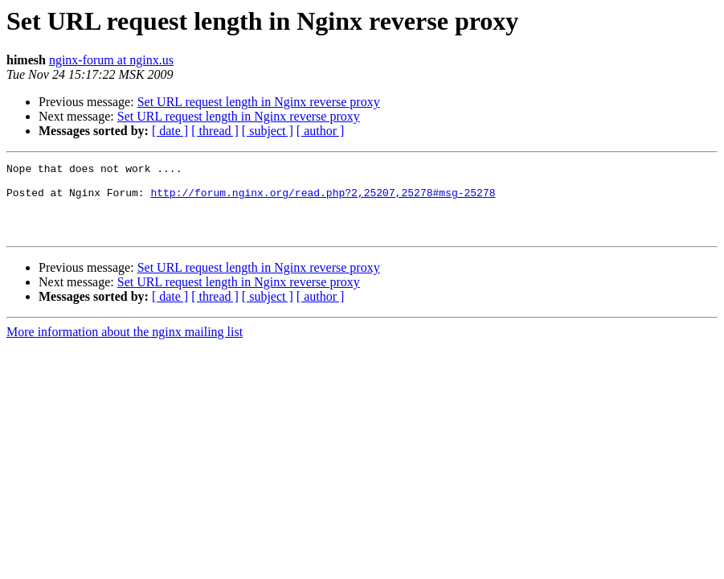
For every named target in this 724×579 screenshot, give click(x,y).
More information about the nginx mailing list (124, 346)
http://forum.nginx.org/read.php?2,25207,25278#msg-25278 (322, 199)
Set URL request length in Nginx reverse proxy (258, 102)
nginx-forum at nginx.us (111, 60)
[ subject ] (267, 131)
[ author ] (321, 131)
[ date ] (170, 131)
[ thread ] (215, 131)
